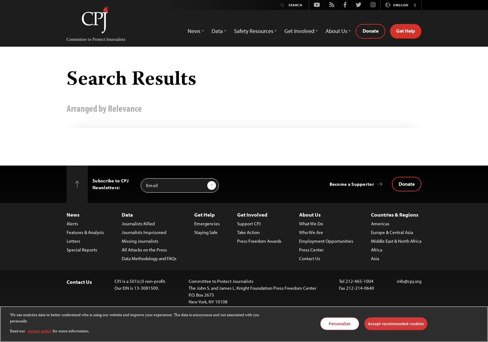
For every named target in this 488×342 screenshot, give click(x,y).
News (73, 214)
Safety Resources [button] (253, 31)
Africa (376, 250)
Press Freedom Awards (259, 241)
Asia (375, 258)
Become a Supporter (352, 184)
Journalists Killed (138, 224)
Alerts (72, 224)
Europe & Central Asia (392, 232)
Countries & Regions (394, 214)
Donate (370, 31)
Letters (73, 241)
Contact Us (309, 258)
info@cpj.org (409, 281)
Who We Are (311, 232)
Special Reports (82, 250)
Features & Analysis (85, 232)
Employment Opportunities (326, 241)
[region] (244, 324)
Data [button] (217, 31)
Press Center (311, 250)
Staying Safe (206, 232)
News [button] (194, 31)
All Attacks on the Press (144, 250)
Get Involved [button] (299, 31)
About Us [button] (336, 31)
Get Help (405, 31)
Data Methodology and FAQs (149, 258)
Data (127, 214)
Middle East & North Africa (396, 241)
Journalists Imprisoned (144, 232)
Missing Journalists (140, 241)
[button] (415, 5)
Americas (380, 224)
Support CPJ (249, 224)
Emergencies (207, 224)
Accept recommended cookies (396, 323)
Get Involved (252, 214)
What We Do (311, 224)
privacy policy (40, 331)
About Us (310, 214)
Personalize (339, 323)
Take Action (248, 232)
